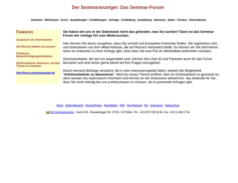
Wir (146, 105)
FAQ (122, 105)
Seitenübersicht (74, 105)
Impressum (156, 105)
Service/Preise (93, 105)
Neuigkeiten (110, 105)
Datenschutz (172, 105)
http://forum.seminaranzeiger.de (35, 72)
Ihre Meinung (134, 105)
